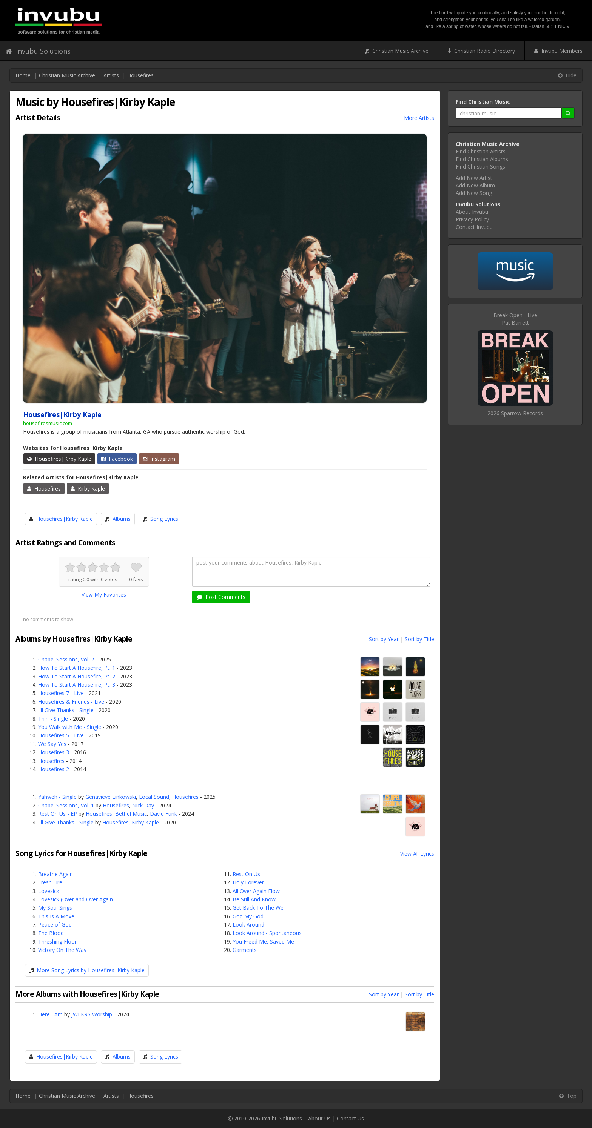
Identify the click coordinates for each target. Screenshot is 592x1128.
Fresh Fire (50, 882)
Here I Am (50, 1014)
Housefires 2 (53, 769)
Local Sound (154, 796)
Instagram (159, 458)
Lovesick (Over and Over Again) (76, 899)
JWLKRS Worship (91, 1014)
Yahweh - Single (57, 796)
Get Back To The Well (259, 907)
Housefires (140, 75)
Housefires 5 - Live (61, 735)
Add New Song (474, 192)
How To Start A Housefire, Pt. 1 (76, 667)
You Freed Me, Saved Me (263, 941)
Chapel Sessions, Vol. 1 (66, 805)
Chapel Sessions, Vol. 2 (66, 659)
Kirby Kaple (88, 488)
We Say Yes (52, 743)
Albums (122, 518)
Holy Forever (248, 882)
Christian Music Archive (397, 50)
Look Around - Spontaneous (267, 932)
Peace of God (55, 924)
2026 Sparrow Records (515, 413)
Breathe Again (55, 874)
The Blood (51, 932)
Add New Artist (474, 177)
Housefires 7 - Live (61, 693)
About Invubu (472, 211)
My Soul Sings (55, 907)
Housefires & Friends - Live (71, 701)
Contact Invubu (474, 226)
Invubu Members (558, 50)
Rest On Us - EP (57, 813)
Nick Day (143, 805)
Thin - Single (53, 718)
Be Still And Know (254, 899)
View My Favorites (104, 594)
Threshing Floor (57, 941)
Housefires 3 (53, 752)
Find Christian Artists (481, 151)
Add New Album (475, 185)
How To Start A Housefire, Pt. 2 (76, 676)
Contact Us (350, 1118)
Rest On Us (246, 874)
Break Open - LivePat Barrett (515, 319)
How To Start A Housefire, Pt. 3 (76, 684)
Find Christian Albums (482, 159)
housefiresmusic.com (47, 423)
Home (23, 75)
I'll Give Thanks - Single (66, 710)
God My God (248, 916)
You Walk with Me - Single (69, 727)
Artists (111, 75)
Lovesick (48, 891)
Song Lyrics (164, 518)
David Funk (163, 813)
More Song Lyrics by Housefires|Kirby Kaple (91, 970)
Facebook (117, 458)
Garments (245, 949)
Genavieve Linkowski (110, 796)
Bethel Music (131, 813)
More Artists (419, 117)
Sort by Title (419, 639)
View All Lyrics (417, 853)
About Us (319, 1118)
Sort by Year (384, 639)
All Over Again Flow (256, 891)
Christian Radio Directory (481, 50)
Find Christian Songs (480, 166)
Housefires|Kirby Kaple (59, 458)
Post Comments (221, 596)
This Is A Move (56, 916)
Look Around (248, 924)
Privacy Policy (472, 219)
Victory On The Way (62, 949)
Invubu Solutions (38, 50)
